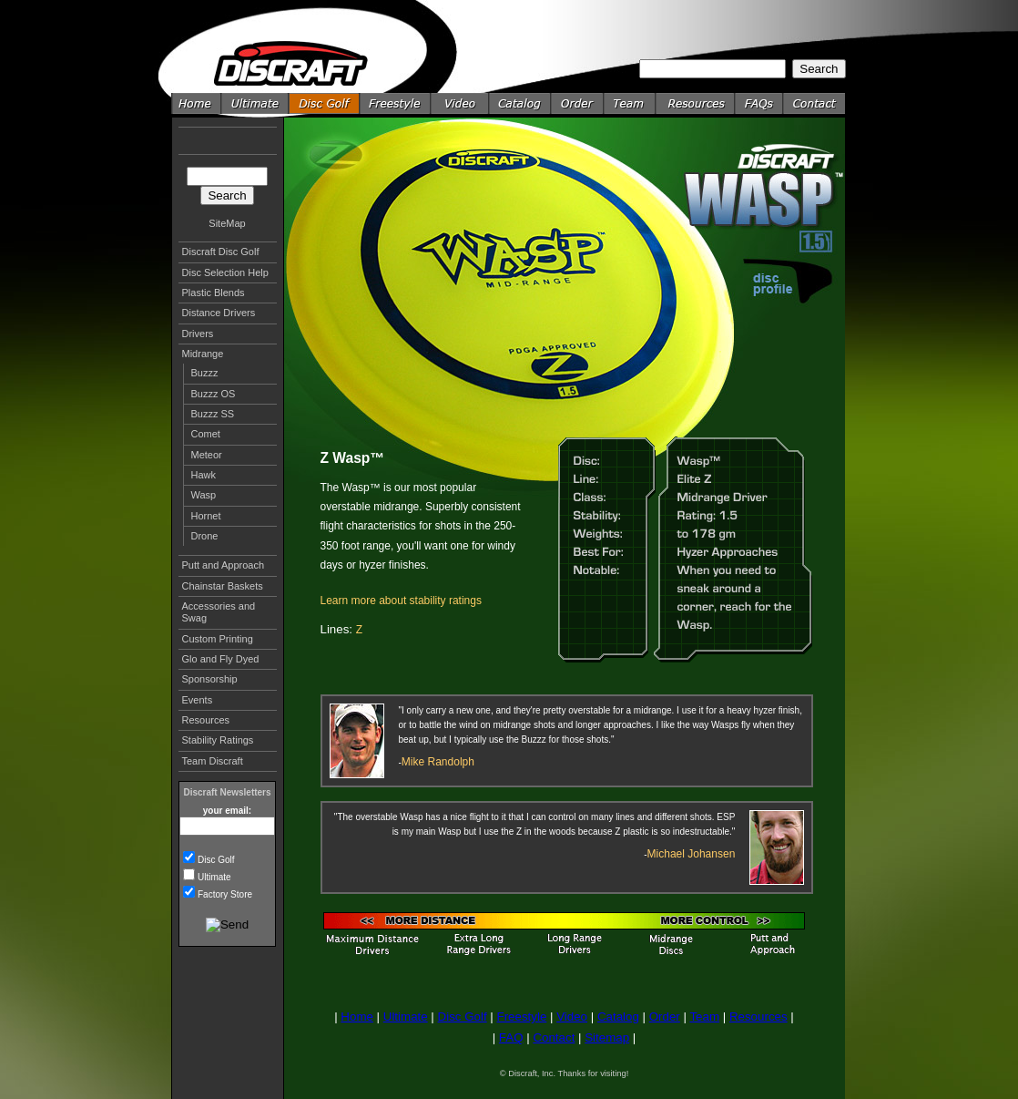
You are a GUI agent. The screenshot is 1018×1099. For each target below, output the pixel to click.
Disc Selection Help (225, 272)
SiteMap (227, 223)
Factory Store (225, 894)
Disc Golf (216, 860)
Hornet (206, 515)
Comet (205, 433)
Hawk (204, 474)
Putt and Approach (223, 565)
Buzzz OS (213, 393)
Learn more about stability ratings (401, 600)
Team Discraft (212, 760)
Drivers (198, 333)
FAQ (511, 1037)
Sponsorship (210, 678)
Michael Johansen (691, 853)
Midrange (203, 353)
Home (357, 1016)
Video (571, 1016)
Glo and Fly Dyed (221, 658)
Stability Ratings (218, 739)
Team (704, 1016)
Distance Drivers (219, 312)
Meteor (206, 454)
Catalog (618, 1016)
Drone (205, 535)
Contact (554, 1037)
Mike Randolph (438, 761)
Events (197, 699)
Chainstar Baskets (222, 585)
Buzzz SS (213, 413)
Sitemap (607, 1037)
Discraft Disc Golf (221, 251)
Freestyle (521, 1016)
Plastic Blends (213, 292)
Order (664, 1016)
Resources (206, 719)
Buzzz (205, 372)
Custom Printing (217, 638)
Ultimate (214, 877)
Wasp (204, 494)
